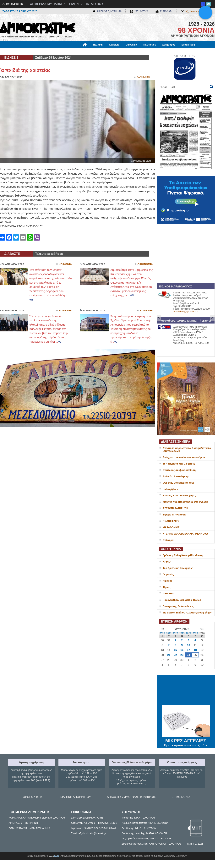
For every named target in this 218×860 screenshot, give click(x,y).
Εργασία (29, 51)
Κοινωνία (114, 44)
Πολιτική (98, 44)
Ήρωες (167, 587)
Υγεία (64, 51)
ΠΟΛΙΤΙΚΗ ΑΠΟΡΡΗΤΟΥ (75, 796)
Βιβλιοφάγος (48, 51)
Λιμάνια (167, 580)
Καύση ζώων (170, 489)
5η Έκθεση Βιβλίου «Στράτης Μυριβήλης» (187, 612)
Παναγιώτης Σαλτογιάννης (178, 606)
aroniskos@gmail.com (185, 311)
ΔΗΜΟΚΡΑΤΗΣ (13, 4)
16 (181, 649)
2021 (169, 633)
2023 (182, 633)
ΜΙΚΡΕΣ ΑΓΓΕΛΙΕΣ (186, 740)
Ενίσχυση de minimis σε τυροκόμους (184, 457)
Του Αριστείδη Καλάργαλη (178, 568)
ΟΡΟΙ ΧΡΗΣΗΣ (32, 796)
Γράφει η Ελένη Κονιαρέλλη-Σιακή (183, 555)
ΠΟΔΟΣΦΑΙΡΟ (171, 521)
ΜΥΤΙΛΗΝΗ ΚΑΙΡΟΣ (186, 690)
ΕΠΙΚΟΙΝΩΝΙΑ (181, 796)
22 (175, 654)
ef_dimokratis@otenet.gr (198, 11)
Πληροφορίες (110, 51)
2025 (195, 633)
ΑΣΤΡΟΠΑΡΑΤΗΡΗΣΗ (175, 508)
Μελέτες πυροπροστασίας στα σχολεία (185, 501)
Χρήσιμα (78, 51)
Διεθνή (93, 51)
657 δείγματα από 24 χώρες (179, 463)
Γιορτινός (168, 574)
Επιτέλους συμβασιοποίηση (179, 470)
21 (168, 654)
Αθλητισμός (168, 44)
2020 (162, 633)
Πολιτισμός (149, 44)
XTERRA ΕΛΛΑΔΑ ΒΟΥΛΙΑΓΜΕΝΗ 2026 (186, 533)
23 (181, 654)
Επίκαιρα (168, 540)
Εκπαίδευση (188, 44)
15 (175, 649)
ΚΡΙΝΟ (167, 561)
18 (195, 649)
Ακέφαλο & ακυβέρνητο (176, 476)
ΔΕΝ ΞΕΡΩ (169, 593)
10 (188, 645)
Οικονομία (131, 44)
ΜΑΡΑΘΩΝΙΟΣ (171, 527)
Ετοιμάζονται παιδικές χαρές (179, 495)
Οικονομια (145, 264)
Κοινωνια (143, 76)
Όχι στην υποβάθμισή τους (178, 482)
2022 (175, 633)
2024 (188, 633)
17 (188, 649)
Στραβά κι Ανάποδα (174, 514)
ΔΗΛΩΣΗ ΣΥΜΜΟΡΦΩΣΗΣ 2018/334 (131, 796)
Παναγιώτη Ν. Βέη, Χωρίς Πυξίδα (182, 599)
